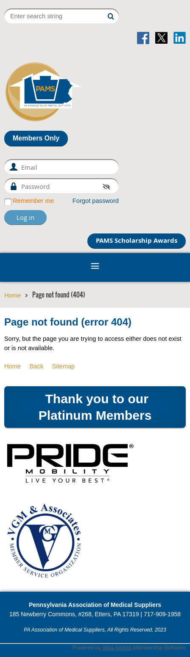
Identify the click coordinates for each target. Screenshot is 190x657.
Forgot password (96, 200)
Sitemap (63, 366)
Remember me (33, 200)
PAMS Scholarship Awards (136, 240)
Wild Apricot (117, 647)
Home (12, 295)
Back (36, 366)
